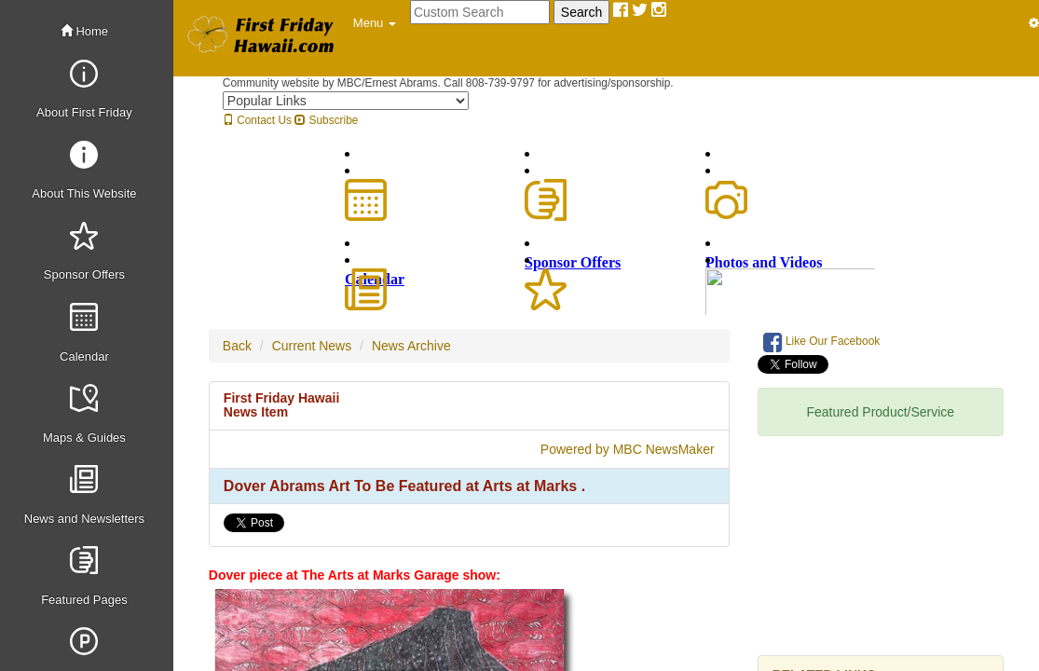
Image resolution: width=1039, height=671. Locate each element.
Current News (312, 345)
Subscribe (326, 120)
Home (84, 31)
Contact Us (257, 120)
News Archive (411, 345)
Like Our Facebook (822, 342)
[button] (374, 23)
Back (237, 345)
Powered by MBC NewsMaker (627, 449)
